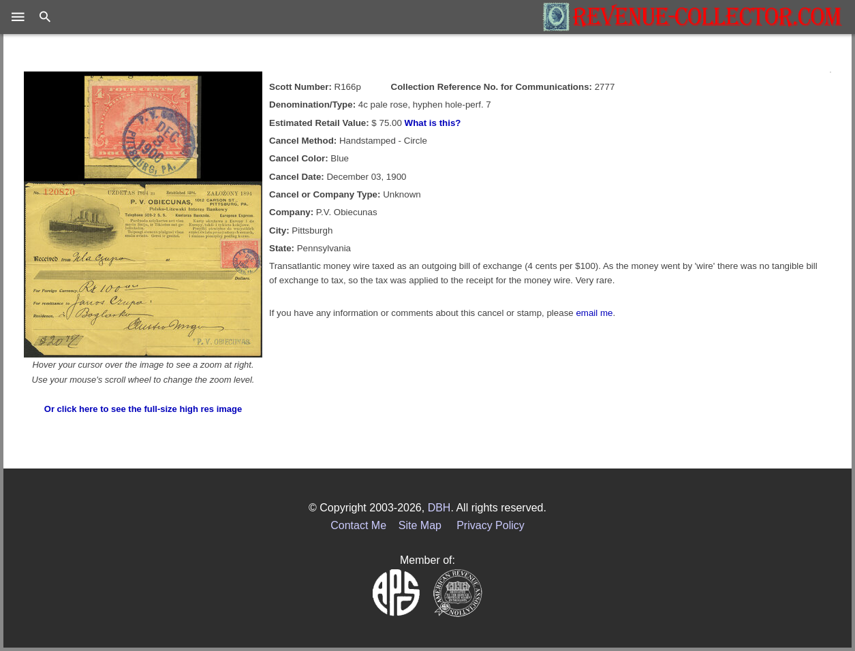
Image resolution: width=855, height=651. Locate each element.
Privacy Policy (490, 525)
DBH (439, 507)
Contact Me (358, 525)
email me (594, 313)
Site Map (420, 525)
